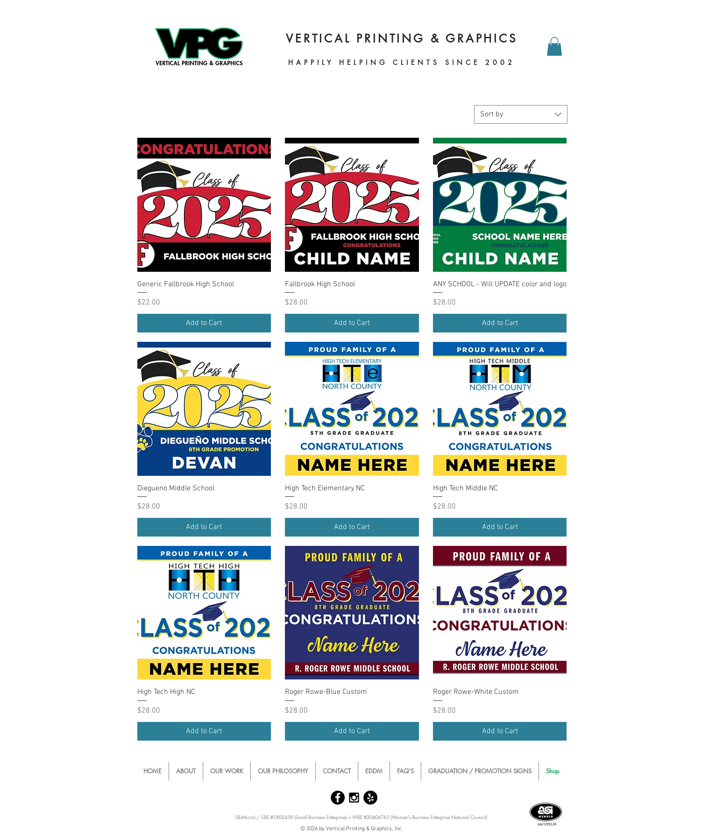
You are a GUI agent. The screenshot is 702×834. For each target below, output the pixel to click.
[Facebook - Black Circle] (338, 798)
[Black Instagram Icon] (354, 798)
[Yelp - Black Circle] (370, 798)
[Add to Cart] (204, 323)
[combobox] (520, 114)
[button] (554, 46)
